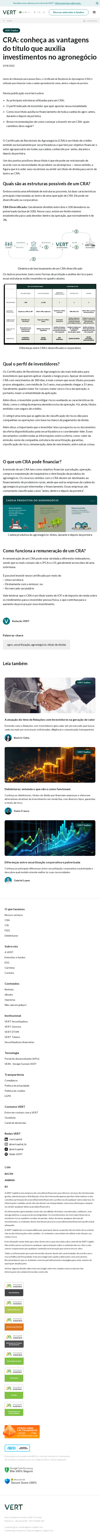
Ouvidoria (10, 1117)
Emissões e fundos (15, 957)
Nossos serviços (14, 914)
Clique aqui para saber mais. (68, 3)
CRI (7, 925)
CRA (7, 920)
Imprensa (10, 999)
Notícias (9, 989)
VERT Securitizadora (16, 1021)
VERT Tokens (12, 1036)
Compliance (11, 1080)
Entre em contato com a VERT (21, 1112)
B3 (6, 1186)
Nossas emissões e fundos (68, 12)
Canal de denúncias (15, 1122)
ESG (7, 962)
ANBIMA (10, 1180)
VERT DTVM (12, 1031)
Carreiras (10, 967)
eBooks (9, 994)
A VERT (9, 952)
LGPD (8, 1095)
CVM (7, 1167)
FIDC (7, 930)
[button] (23, 12)
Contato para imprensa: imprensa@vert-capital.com (29, 1530)
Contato (9, 972)
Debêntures (11, 935)
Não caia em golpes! (16, 1004)
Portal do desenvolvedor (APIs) (22, 1058)
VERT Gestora (13, 1026)
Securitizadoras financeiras (19, 1042)
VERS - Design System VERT (21, 1063)
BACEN (9, 1173)
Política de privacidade (17, 1085)
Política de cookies (15, 1090)
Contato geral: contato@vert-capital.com (24, 1527)
